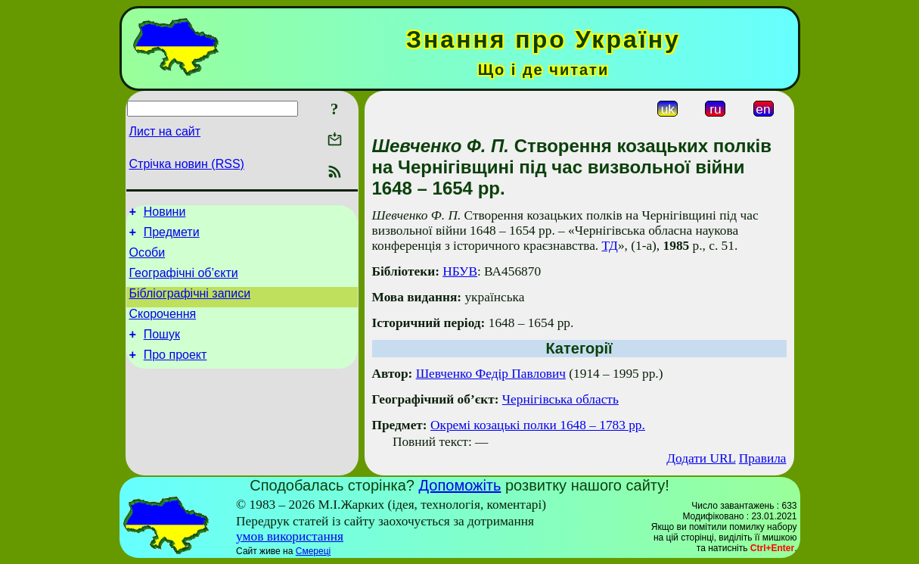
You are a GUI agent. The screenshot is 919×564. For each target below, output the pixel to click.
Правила (763, 458)
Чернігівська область (560, 399)
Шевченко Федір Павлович (491, 373)
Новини (165, 213)
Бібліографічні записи (190, 304)
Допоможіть (460, 485)
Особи (147, 259)
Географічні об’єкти (183, 282)
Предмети (172, 236)
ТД (610, 245)
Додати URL (700, 458)
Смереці (313, 551)
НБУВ (459, 271)
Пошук (162, 350)
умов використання (289, 536)
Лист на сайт (165, 131)
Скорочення (163, 327)
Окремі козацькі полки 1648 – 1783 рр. (537, 425)
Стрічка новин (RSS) (186, 163)
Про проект (175, 372)
